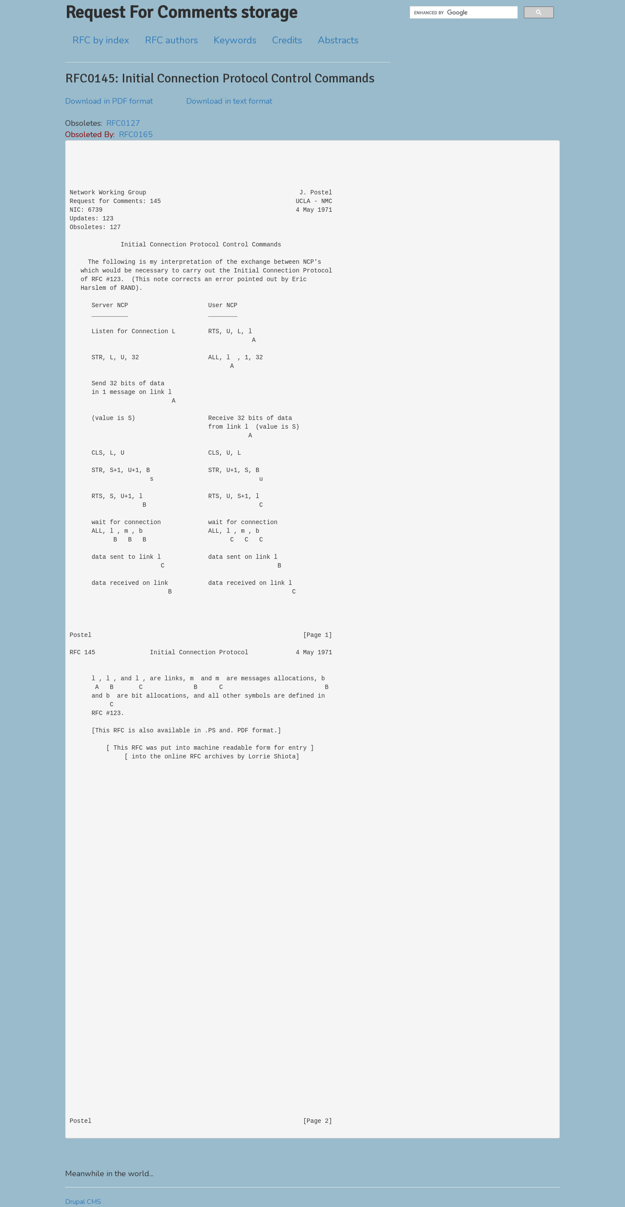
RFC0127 (123, 123)
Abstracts (338, 40)
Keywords (235, 40)
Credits (287, 40)
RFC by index (100, 40)
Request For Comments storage (181, 12)
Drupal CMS (83, 1201)
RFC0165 (136, 134)
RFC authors (171, 40)
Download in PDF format (109, 101)
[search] (463, 12)
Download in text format (229, 101)
